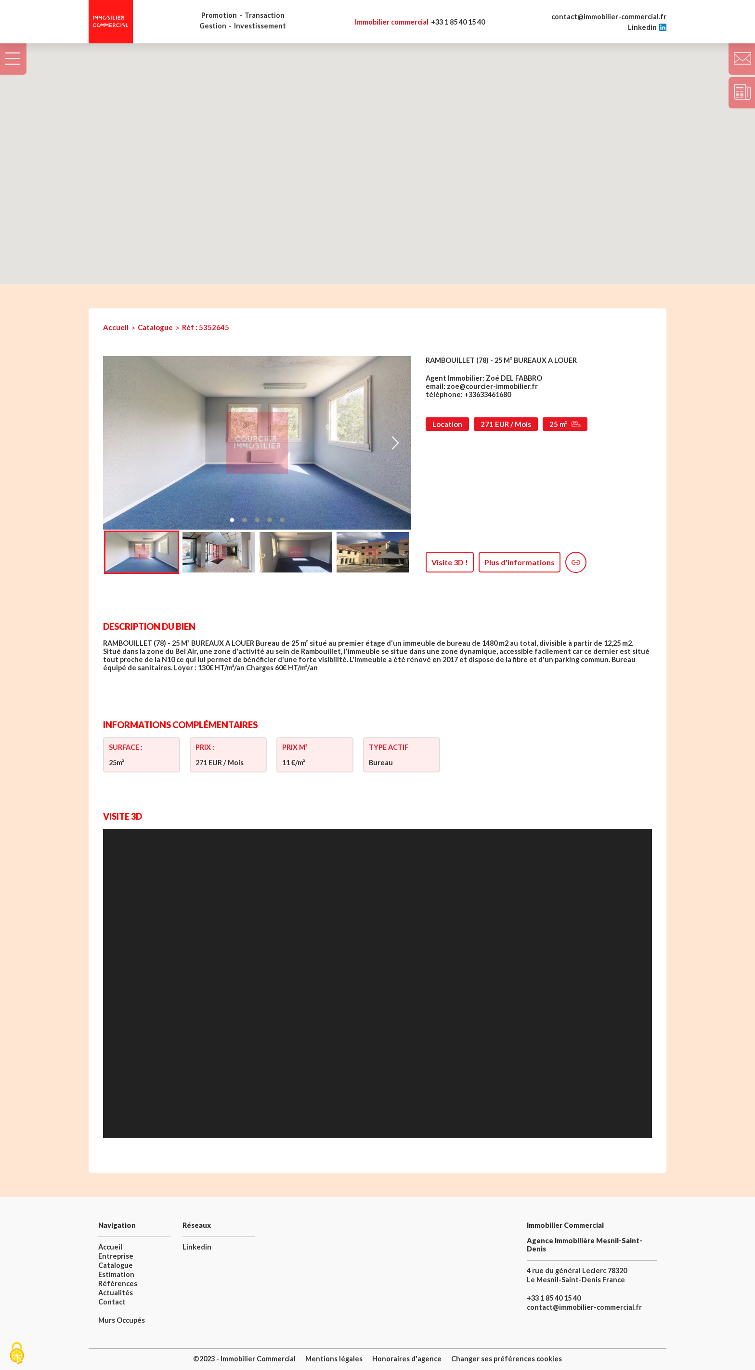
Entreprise (115, 1256)
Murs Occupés (121, 1320)
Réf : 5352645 (205, 327)
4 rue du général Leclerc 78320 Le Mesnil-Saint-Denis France (577, 1275)
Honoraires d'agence (407, 1359)
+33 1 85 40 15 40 (420, 22)
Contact (112, 1302)
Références (117, 1283)
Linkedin (647, 27)
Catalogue (155, 327)
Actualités (115, 1293)
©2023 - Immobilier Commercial (244, 1359)
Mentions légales (334, 1359)
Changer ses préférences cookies (506, 1359)
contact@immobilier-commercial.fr (608, 17)
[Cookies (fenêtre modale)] (17, 1353)
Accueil (116, 327)
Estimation (116, 1274)
